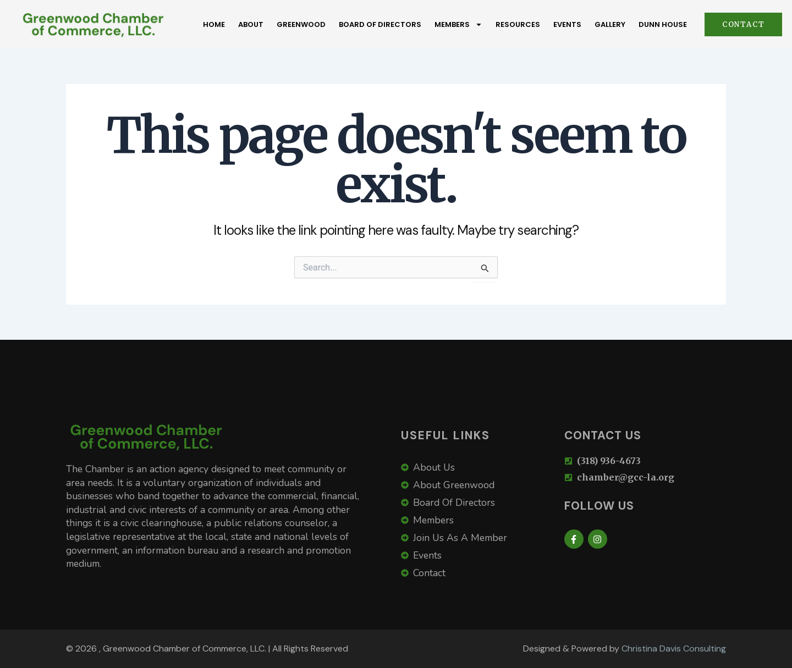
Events (567, 24)
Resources (518, 24)
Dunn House (663, 24)
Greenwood (301, 24)
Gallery (610, 24)
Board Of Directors (380, 24)
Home (214, 24)
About (250, 24)
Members (458, 24)
